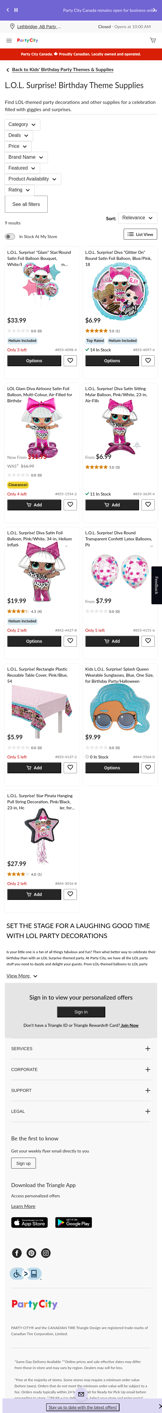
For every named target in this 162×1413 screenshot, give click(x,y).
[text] (42, 331)
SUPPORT (81, 1090)
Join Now (129, 1025)
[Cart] (153, 40)
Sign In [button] (81, 1012)
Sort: (111, 218)
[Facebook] (17, 1253)
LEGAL (81, 1111)
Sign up (23, 1163)
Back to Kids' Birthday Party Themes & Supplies (62, 69)
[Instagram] (46, 1253)
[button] (34, 360)
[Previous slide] (8, 10)
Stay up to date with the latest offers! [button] (83, 1407)
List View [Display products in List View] (140, 234)
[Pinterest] (31, 1253)
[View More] (22, 975)
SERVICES (81, 1049)
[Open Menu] (9, 41)
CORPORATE (81, 1069)
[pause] (16, 10)
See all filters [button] (26, 204)
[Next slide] (154, 10)
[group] (42, 340)
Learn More (23, 1206)
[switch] (31, 237)
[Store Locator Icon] (12, 26)
